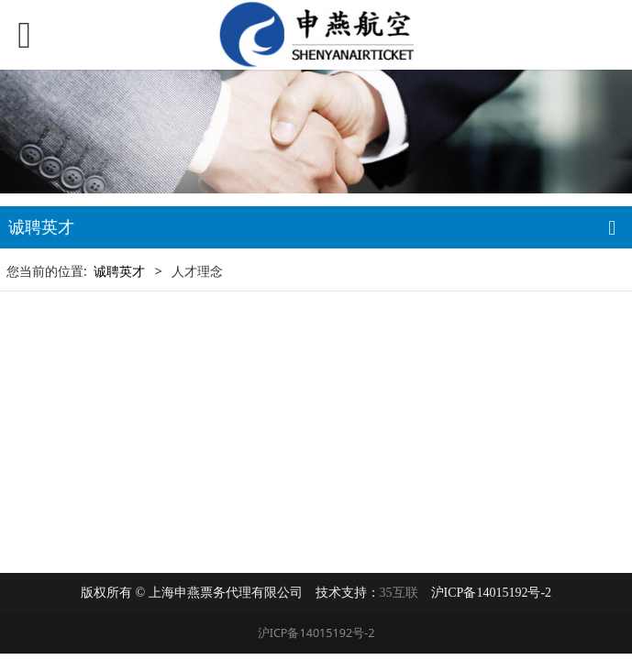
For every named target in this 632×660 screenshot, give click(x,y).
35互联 (399, 593)
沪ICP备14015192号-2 (316, 633)
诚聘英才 (119, 271)
